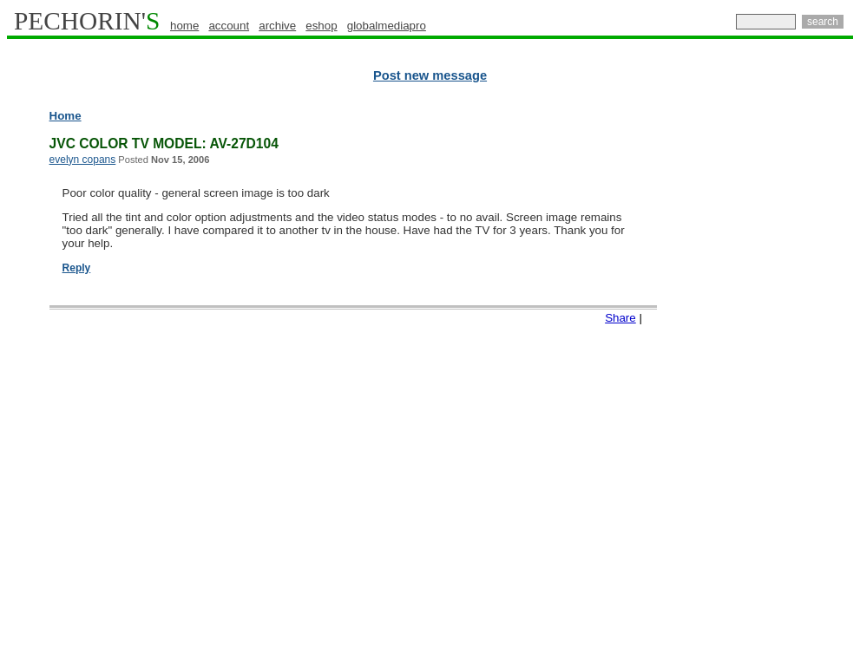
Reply (76, 268)
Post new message (430, 75)
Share (620, 317)
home (184, 25)
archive (277, 25)
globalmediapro (386, 25)
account (228, 25)
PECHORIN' (87, 21)
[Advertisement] (777, 373)
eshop (321, 25)
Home (65, 115)
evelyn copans (82, 159)
